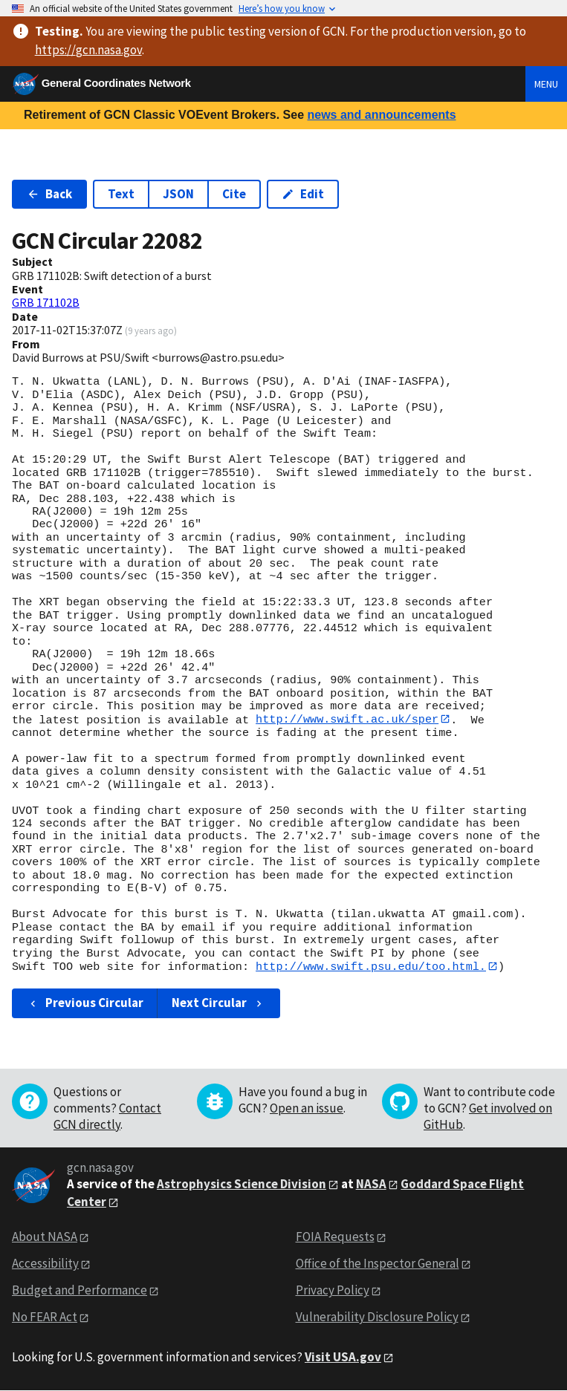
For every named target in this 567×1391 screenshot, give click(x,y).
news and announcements (381, 114)
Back (49, 194)
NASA (371, 1184)
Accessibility (45, 1264)
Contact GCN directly (107, 1117)
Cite (234, 194)
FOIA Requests (335, 1237)
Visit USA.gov (343, 1357)
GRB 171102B (46, 302)
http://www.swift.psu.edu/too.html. (371, 967)
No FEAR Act (44, 1317)
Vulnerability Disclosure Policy (377, 1317)
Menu (546, 84)
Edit (303, 194)
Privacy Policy (332, 1291)
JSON (178, 194)
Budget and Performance (79, 1291)
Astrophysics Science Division (241, 1184)
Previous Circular (85, 1003)
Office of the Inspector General (377, 1264)
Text (121, 194)
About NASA (44, 1237)
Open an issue (306, 1109)
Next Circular (218, 1003)
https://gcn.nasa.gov (88, 50)
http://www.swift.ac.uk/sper (347, 719)
